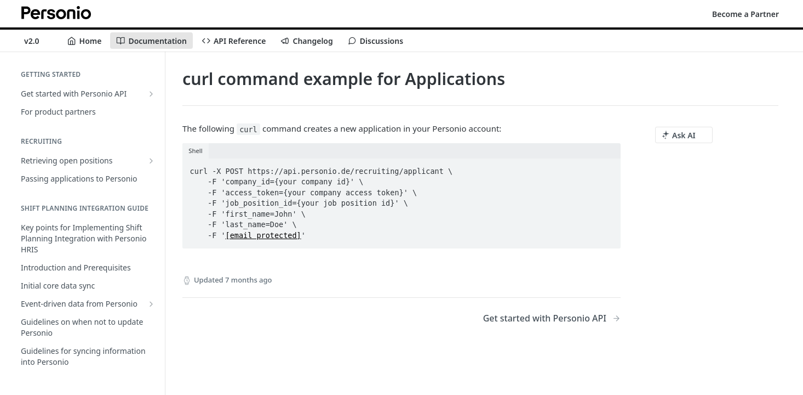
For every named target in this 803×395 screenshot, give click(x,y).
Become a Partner (745, 14)
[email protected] (263, 235)
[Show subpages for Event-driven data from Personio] (151, 304)
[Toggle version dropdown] (38, 40)
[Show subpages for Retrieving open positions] (151, 160)
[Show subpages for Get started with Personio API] (151, 93)
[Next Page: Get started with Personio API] (552, 318)
